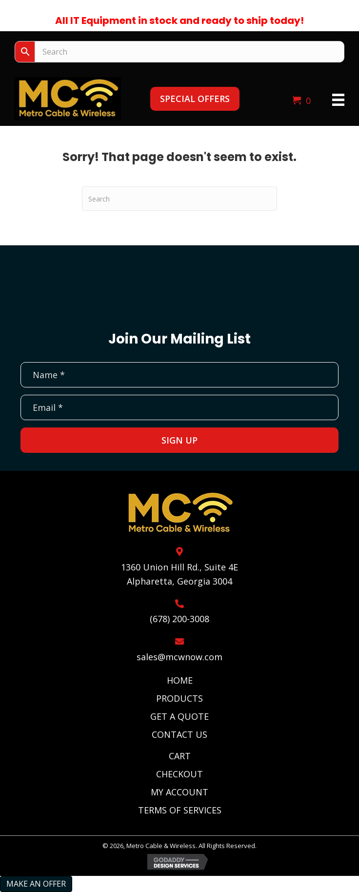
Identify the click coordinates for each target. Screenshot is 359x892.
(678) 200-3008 (179, 619)
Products (179, 698)
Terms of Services (179, 810)
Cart (180, 756)
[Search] (179, 198)
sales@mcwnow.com (179, 657)
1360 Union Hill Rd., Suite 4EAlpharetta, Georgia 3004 (179, 574)
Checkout (179, 774)
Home (180, 680)
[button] (194, 99)
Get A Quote (179, 716)
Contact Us (179, 734)
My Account (179, 792)
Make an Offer (36, 883)
